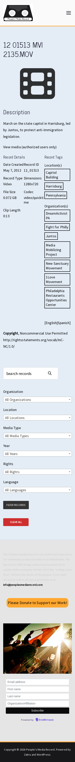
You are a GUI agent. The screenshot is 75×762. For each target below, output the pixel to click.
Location (10, 409)
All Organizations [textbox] (18, 399)
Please (37, 602)
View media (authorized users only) (30, 147)
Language (10, 482)
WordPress (44, 754)
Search (51, 373)
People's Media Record (40, 749)
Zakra (27, 754)
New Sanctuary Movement (57, 265)
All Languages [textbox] (15, 490)
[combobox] (37, 399)
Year (6, 445)
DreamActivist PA (56, 215)
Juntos (51, 236)
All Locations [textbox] (15, 417)
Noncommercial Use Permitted (44, 333)
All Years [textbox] (11, 453)
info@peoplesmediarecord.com (23, 585)
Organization (13, 391)
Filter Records (16, 505)
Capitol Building (52, 174)
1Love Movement (54, 279)
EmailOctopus (46, 720)
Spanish (63, 322)
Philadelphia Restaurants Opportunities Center (56, 297)
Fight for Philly (57, 227)
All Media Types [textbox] (17, 436)
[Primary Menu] (68, 13)
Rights (8, 463)
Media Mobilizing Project (53, 250)
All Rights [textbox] (12, 472)
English (51, 322)
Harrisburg (54, 186)
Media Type (12, 427)
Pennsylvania (56, 195)
